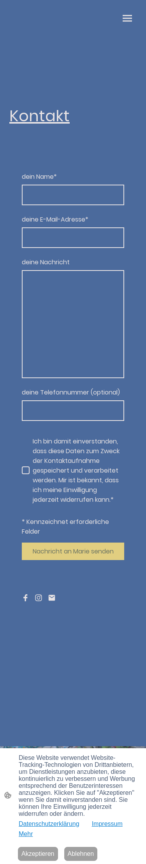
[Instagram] (38, 597)
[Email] (51, 597)
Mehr (26, 834)
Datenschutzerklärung (49, 823)
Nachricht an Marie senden (73, 551)
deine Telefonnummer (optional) (71, 392)
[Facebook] (25, 597)
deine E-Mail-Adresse (55, 219)
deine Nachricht (46, 262)
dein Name (39, 176)
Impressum (107, 823)
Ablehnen (81, 853)
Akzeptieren (38, 853)
